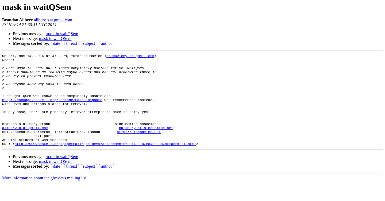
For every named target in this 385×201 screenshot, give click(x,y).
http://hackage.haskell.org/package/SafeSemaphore (52, 109)
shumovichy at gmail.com (130, 56)
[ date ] (57, 43)
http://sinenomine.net (139, 147)
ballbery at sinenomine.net (146, 142)
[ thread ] (71, 43)
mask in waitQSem (62, 33)
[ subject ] (89, 43)
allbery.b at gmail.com (53, 20)
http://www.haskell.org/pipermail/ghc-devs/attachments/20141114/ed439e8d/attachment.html (105, 162)
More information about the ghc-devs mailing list (44, 196)
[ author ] (107, 43)
